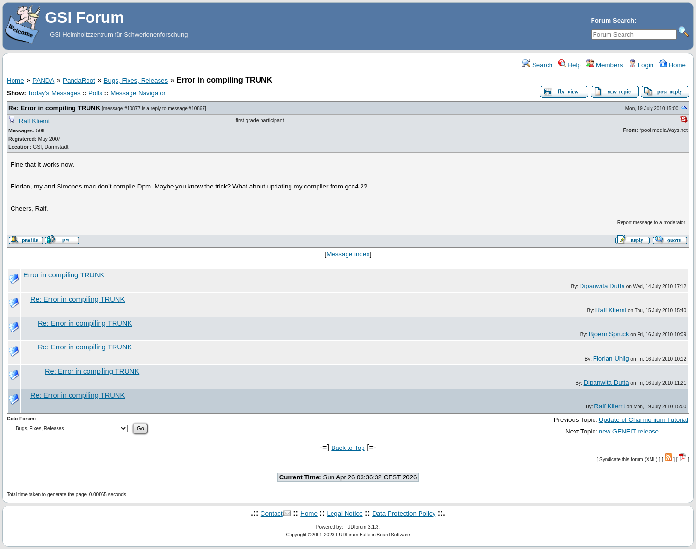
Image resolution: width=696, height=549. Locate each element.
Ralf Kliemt (34, 121)
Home (672, 65)
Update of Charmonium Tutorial (643, 419)
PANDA (43, 80)
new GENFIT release (629, 431)
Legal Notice (344, 513)
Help (569, 65)
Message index (348, 254)
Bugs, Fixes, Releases (136, 80)
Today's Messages (54, 93)
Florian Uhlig (611, 358)
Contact (272, 513)
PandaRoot (79, 80)
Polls (95, 93)
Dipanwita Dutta (602, 285)
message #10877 (122, 108)
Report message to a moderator (651, 222)
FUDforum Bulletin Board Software (373, 534)
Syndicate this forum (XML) (628, 459)
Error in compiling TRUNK (63, 275)
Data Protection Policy (403, 513)
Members (604, 65)
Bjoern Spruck (609, 334)
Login (640, 65)
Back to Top (347, 447)
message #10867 (186, 108)
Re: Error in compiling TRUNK (54, 108)
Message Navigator (138, 93)
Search (537, 65)
